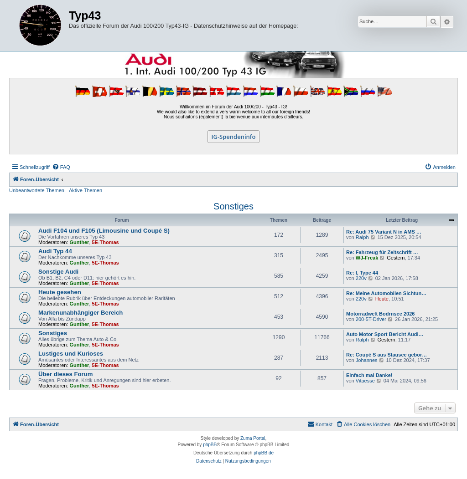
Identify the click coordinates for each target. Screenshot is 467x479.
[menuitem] (61, 167)
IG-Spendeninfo (234, 136)
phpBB (210, 444)
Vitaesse (365, 380)
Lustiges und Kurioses (70, 353)
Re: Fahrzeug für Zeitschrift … (382, 252)
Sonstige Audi (58, 271)
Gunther (79, 242)
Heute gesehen (59, 292)
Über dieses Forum (65, 374)
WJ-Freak (367, 257)
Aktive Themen (85, 190)
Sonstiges (233, 206)
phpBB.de (264, 452)
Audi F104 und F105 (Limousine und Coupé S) (104, 230)
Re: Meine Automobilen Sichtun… (386, 293)
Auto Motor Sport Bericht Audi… (384, 334)
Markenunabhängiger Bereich (80, 312)
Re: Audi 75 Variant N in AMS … (383, 231)
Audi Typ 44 (55, 251)
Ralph (362, 237)
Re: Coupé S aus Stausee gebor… (386, 354)
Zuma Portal (252, 438)
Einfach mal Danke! (369, 375)
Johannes (367, 360)
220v (361, 278)
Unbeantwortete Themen (36, 190)
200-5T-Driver (371, 319)
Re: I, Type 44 (362, 272)
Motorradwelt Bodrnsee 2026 (380, 313)
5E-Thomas (105, 242)
